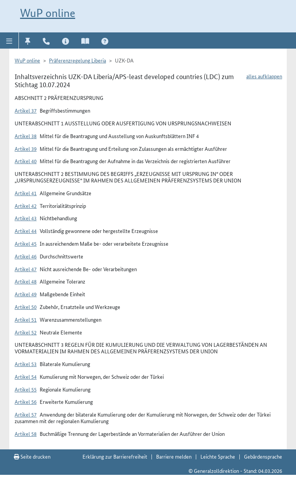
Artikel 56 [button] (26, 401)
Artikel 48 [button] (26, 281)
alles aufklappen (264, 76)
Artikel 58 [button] (26, 433)
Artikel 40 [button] (26, 161)
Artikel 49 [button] (26, 294)
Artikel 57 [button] (26, 414)
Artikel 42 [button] (26, 205)
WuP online (47, 13)
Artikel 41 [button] (26, 193)
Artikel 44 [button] (26, 231)
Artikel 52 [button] (26, 332)
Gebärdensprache (263, 456)
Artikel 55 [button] (26, 389)
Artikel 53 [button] (26, 364)
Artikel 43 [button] (26, 218)
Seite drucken (32, 456)
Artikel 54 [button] (26, 376)
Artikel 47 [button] (26, 269)
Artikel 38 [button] (26, 136)
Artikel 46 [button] (26, 256)
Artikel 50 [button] (26, 307)
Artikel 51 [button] (26, 319)
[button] (9, 40)
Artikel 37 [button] (26, 110)
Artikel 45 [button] (26, 243)
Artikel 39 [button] (26, 148)
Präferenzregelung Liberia (77, 60)
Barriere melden (174, 456)
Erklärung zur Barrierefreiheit (114, 456)
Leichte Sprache (217, 456)
